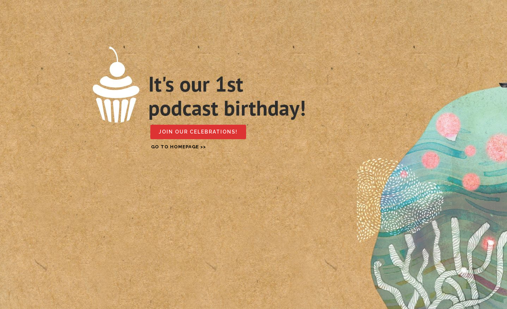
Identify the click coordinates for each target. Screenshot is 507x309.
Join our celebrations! (198, 132)
